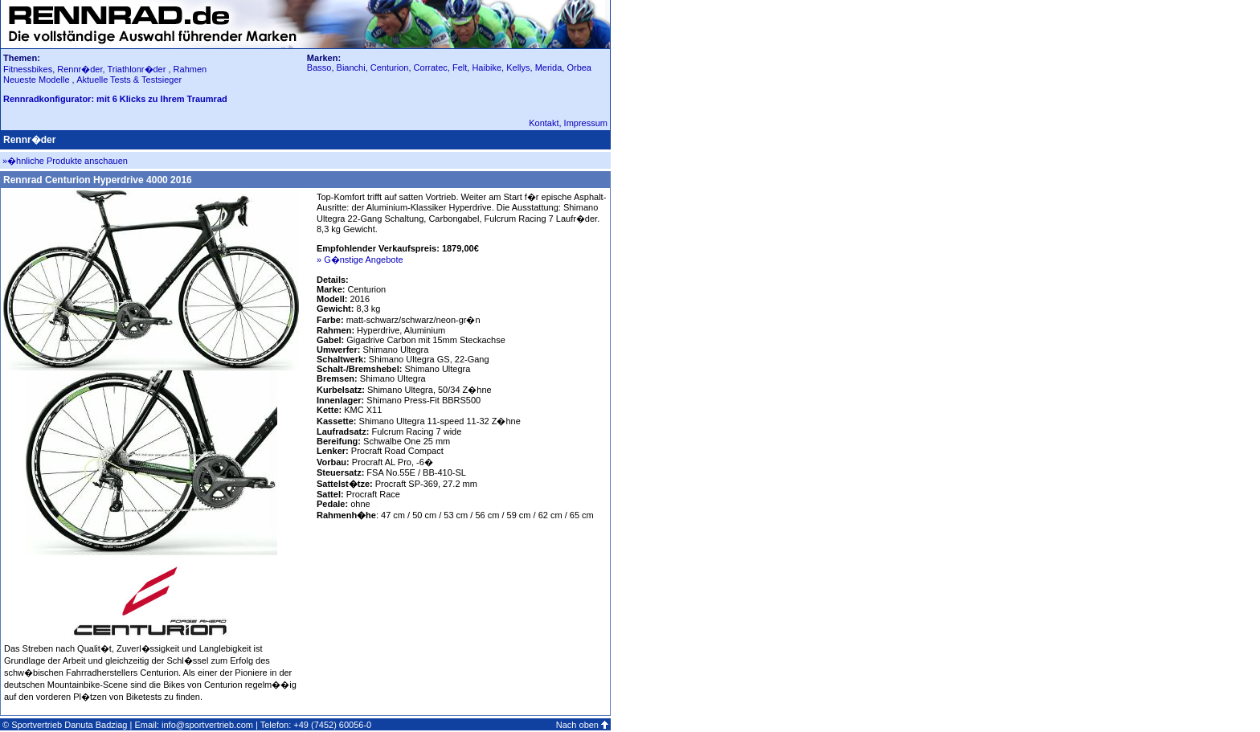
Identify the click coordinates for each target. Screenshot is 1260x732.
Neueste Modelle (37, 79)
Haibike (486, 67)
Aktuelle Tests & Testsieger (129, 79)
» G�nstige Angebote (360, 259)
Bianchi (351, 67)
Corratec (431, 67)
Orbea (579, 67)
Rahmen (190, 69)
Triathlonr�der (136, 69)
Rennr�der (79, 69)
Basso (319, 67)
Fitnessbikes (27, 69)
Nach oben (577, 725)
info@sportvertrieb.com (207, 725)
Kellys (518, 67)
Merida (548, 67)
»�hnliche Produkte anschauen (65, 161)
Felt (459, 67)
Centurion (389, 67)
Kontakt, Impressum (568, 123)
